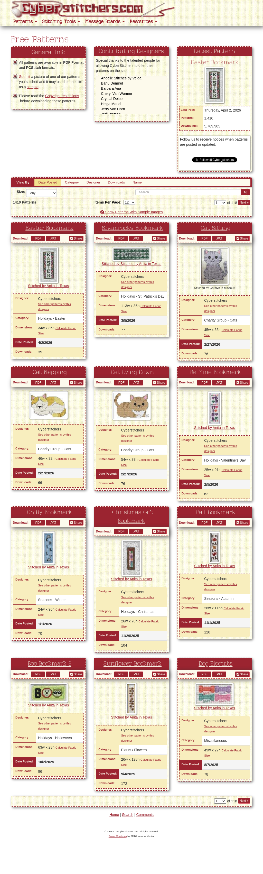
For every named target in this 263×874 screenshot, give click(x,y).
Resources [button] (143, 21)
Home (114, 815)
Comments (145, 815)
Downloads (116, 182)
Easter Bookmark (215, 62)
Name (137, 182)
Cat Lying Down (132, 372)
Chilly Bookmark (49, 512)
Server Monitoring (118, 836)
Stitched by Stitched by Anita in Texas (131, 264)
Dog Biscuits (215, 664)
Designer (93, 182)
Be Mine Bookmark (215, 372)
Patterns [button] (25, 21)
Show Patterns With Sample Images (131, 212)
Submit (24, 77)
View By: (23, 182)
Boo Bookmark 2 (49, 664)
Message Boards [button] (105, 21)
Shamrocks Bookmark (132, 228)
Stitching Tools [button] (61, 21)
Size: (19, 192)
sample (32, 87)
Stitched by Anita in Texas (48, 286)
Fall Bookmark (215, 512)
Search (127, 815)
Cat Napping (50, 372)
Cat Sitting (215, 228)
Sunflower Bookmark (133, 664)
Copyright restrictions (62, 96)
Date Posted (47, 182)
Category (72, 182)
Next (244, 202)
